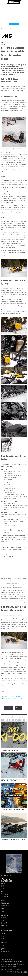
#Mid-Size (11, 696)
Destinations (4, 886)
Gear (2, 893)
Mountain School (5, 905)
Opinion (3, 910)
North (2, 908)
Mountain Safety (5, 903)
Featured (3, 890)
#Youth (20, 699)
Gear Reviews (4, 894)
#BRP (6, 696)
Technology (4, 923)
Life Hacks (3, 902)
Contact (11, 969)
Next (18, 708)
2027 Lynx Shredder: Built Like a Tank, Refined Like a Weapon (13, 779)
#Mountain (18, 696)
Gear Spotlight (4, 896)
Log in (26, 971)
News (2, 907)
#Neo (23, 696)
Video (2, 936)
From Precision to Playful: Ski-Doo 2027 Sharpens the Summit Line (14, 749)
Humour (3, 900)
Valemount (3, 927)
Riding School (4, 916)
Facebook (2, 878)
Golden (3, 899)
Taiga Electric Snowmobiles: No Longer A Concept (13, 840)
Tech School (4, 922)
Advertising (19, 969)
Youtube (8, 878)
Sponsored (3, 919)
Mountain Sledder (6, 42)
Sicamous (3, 917)
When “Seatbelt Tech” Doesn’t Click (13, 809)
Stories (2, 920)
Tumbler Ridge (4, 925)
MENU (3, 2)
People (2, 911)
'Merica (3, 883)
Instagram (5, 878)
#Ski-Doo (8, 699)
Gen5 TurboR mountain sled (14, 682)
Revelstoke (3, 914)
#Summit (14, 699)
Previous (8, 708)
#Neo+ (3, 699)
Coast (2, 885)
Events (2, 888)
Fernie (2, 891)
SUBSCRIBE (24, 2)
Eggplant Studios (24, 972)
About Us (3, 969)
